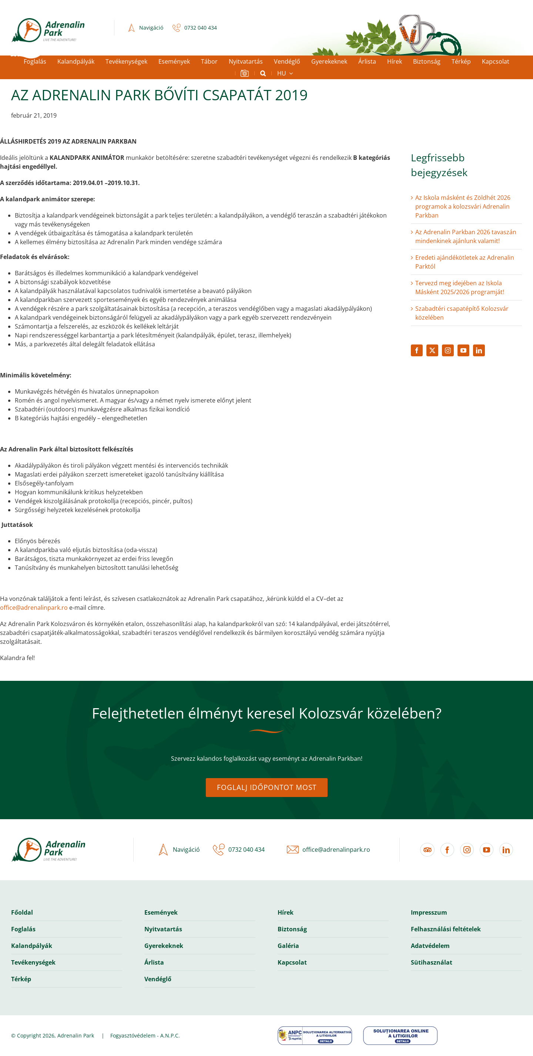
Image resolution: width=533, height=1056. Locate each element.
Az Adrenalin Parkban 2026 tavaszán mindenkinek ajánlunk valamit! (465, 236)
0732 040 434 (200, 27)
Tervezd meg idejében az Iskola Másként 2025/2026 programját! (459, 287)
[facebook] (417, 350)
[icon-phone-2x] (175, 28)
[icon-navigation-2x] (129, 28)
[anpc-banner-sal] (315, 1029)
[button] (263, 73)
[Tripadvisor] (427, 850)
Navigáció (151, 27)
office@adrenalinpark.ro (34, 607)
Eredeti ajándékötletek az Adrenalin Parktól (464, 261)
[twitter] (432, 350)
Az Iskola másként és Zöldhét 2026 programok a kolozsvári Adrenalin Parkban (462, 206)
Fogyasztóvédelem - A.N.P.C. (145, 1035)
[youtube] (463, 350)
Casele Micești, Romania (266, 28)
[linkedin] (479, 350)
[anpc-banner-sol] (400, 1029)
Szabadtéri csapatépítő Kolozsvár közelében (462, 313)
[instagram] (448, 350)
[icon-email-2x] (291, 849)
